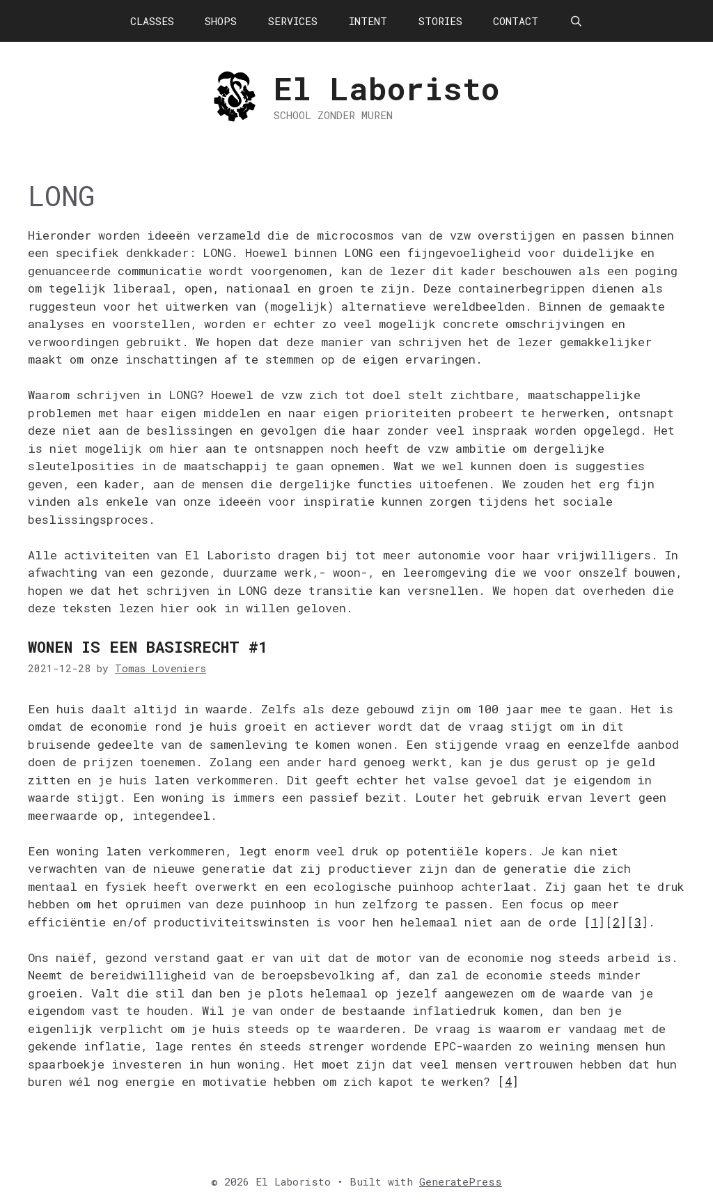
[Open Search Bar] (576, 21)
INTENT (368, 21)
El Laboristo (386, 88)
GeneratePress (460, 1181)
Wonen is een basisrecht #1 (147, 647)
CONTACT (515, 21)
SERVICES (293, 21)
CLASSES (152, 21)
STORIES (440, 21)
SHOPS (221, 21)
